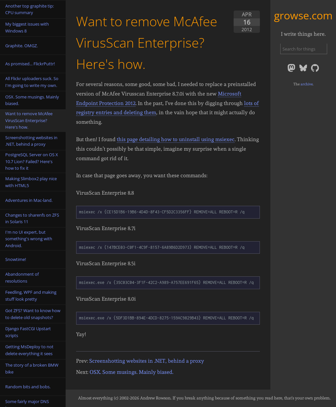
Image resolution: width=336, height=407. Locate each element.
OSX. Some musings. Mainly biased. (131, 372)
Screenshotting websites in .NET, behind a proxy (146, 361)
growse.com (303, 15)
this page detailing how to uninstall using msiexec (176, 139)
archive (307, 84)
